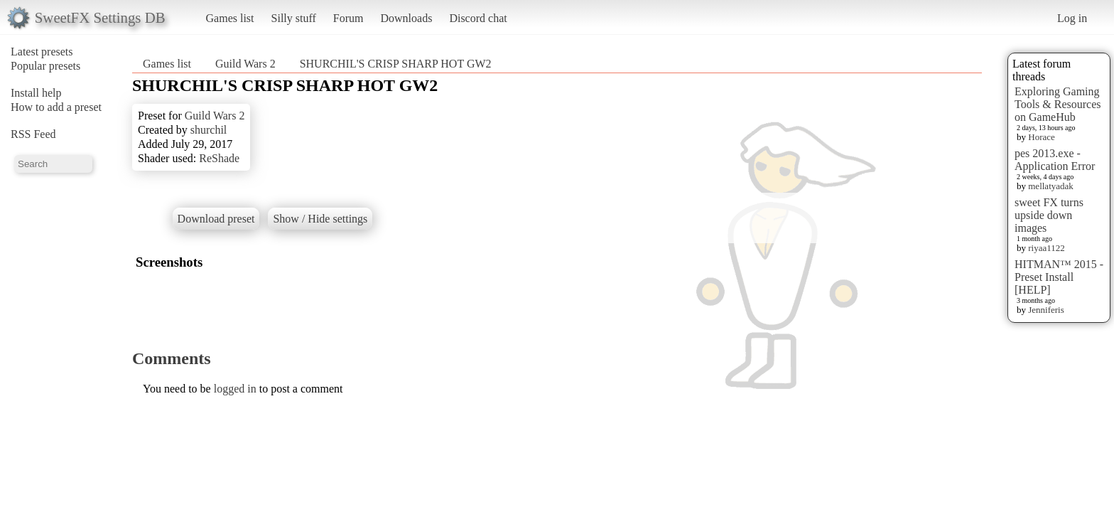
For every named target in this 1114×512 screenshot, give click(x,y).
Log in (1072, 18)
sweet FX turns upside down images (1049, 215)
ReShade (219, 158)
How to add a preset (56, 107)
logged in (235, 389)
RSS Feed (33, 134)
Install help (36, 93)
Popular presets (45, 66)
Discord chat (478, 18)
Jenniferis (1046, 309)
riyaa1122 (1046, 247)
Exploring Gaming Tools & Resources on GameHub (1058, 104)
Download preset (216, 219)
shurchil (208, 130)
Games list (230, 18)
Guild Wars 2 (245, 64)
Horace (1041, 137)
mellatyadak (1051, 186)
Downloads (406, 18)
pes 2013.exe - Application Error (1055, 159)
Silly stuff (293, 18)
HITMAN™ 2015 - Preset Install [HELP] (1059, 277)
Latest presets (42, 52)
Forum (348, 18)
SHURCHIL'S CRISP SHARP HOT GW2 (396, 64)
